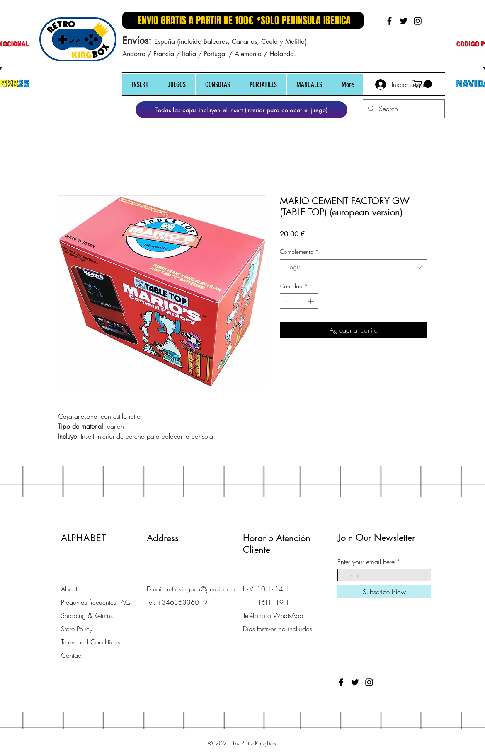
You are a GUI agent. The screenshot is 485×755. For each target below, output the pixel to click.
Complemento (299, 252)
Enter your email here (366, 561)
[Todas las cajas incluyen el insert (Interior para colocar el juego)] (241, 109)
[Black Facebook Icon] (389, 21)
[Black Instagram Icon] (417, 21)
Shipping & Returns (87, 615)
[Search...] (403, 109)
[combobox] (353, 267)
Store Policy (76, 628)
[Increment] (311, 301)
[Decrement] (286, 301)
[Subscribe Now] (384, 591)
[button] (140, 85)
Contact (71, 655)
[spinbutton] (298, 301)
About (69, 588)
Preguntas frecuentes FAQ (96, 602)
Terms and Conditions (90, 641)
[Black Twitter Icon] (403, 21)
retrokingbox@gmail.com (201, 588)
